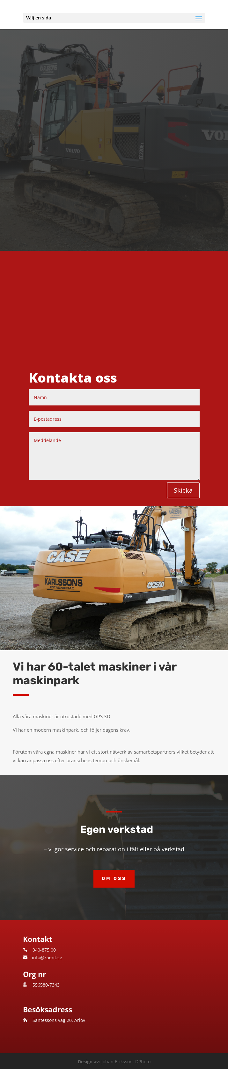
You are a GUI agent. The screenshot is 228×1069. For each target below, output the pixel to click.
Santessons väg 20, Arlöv (59, 1020)
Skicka (183, 490)
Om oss (114, 878)
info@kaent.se (47, 957)
